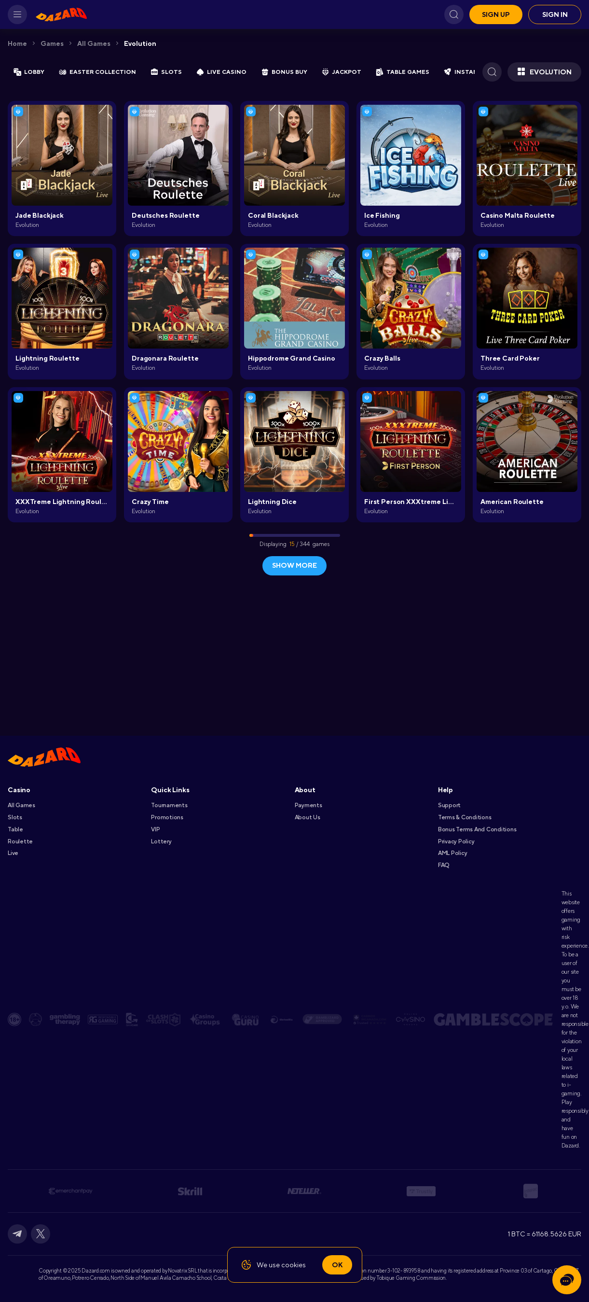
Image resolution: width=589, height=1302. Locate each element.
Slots (15, 817)
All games (93, 43)
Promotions (167, 817)
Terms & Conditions (465, 817)
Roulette (20, 841)
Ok (337, 1265)
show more (294, 565)
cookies (293, 1265)
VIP (155, 829)
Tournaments (169, 805)
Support (449, 805)
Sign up (496, 14)
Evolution (140, 43)
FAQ (443, 865)
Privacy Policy (456, 841)
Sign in (555, 14)
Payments (308, 805)
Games (52, 43)
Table (15, 829)
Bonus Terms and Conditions (477, 829)
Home (17, 43)
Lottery (161, 841)
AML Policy (452, 853)
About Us (307, 817)
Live (13, 853)
